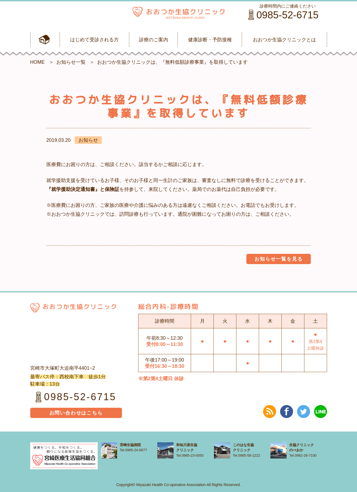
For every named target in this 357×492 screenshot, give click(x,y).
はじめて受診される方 (94, 39)
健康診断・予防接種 (210, 39)
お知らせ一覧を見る (278, 259)
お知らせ (88, 140)
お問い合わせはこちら (76, 413)
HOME (37, 62)
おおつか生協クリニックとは (284, 39)
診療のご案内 (153, 39)
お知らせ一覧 (71, 62)
